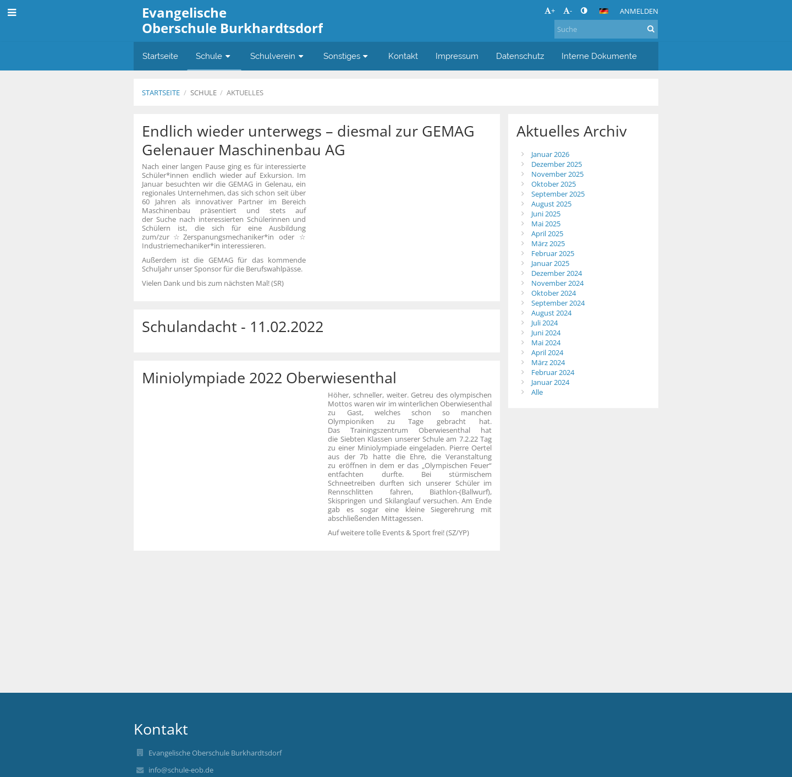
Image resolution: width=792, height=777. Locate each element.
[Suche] (606, 29)
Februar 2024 (552, 372)
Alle (537, 392)
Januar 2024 (550, 382)
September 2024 (558, 303)
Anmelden (639, 11)
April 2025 (547, 233)
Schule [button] (214, 56)
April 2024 (547, 352)
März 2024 (548, 362)
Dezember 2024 (556, 273)
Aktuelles (245, 92)
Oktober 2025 (553, 184)
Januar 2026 (550, 154)
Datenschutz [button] (520, 56)
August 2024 (551, 313)
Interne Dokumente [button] (599, 56)
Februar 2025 (552, 253)
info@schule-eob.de (180, 770)
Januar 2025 (550, 263)
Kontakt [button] (403, 56)
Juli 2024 (544, 323)
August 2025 (551, 204)
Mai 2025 (545, 224)
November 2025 (557, 174)
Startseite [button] (160, 56)
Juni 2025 (545, 214)
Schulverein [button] (278, 56)
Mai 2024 (545, 342)
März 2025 (548, 243)
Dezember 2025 (556, 164)
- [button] (567, 10)
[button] (604, 11)
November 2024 (557, 283)
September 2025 (558, 194)
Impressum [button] (457, 56)
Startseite (161, 92)
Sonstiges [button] (347, 56)
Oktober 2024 (553, 293)
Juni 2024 (545, 333)
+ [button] (549, 10)
